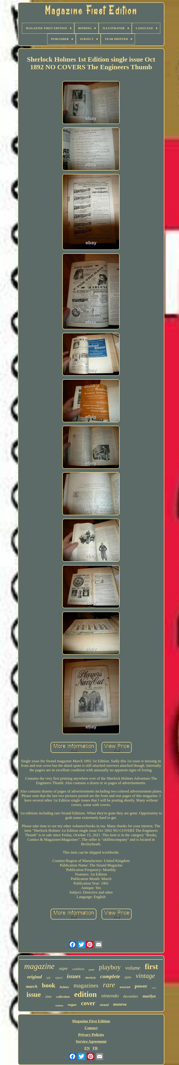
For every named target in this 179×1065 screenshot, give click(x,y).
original (34, 976)
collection (63, 996)
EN (87, 1048)
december (130, 996)
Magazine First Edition (91, 1021)
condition (78, 969)
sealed (125, 987)
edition (85, 994)
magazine (39, 966)
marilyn (149, 996)
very (154, 987)
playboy (110, 967)
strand (104, 1005)
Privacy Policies (91, 1035)
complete (110, 976)
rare (109, 985)
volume (132, 968)
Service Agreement (91, 1041)
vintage (145, 975)
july (48, 977)
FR (95, 1048)
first (151, 967)
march (31, 986)
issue (33, 994)
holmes (64, 987)
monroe (120, 1004)
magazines (86, 985)
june (128, 977)
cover (88, 1003)
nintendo (110, 995)
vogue (72, 1005)
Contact (91, 1028)
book (48, 985)
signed (58, 977)
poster (91, 969)
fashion (59, 1005)
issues (74, 976)
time (48, 996)
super (63, 968)
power (141, 986)
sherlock (90, 977)
